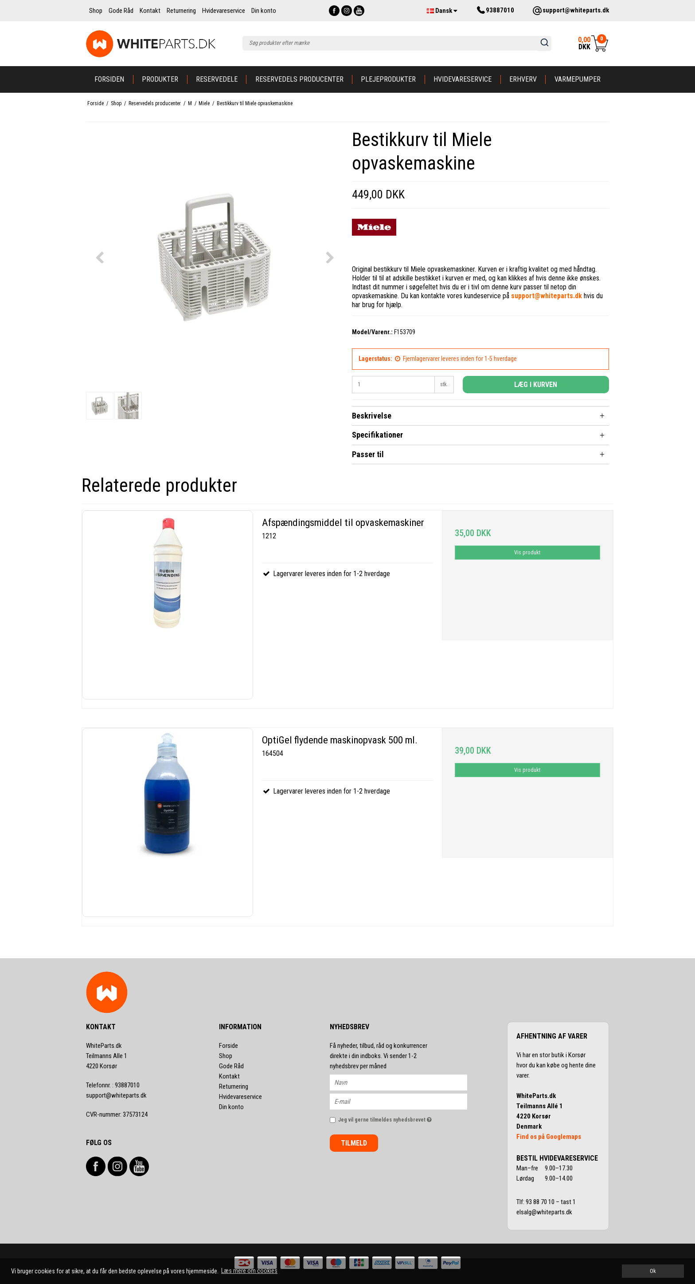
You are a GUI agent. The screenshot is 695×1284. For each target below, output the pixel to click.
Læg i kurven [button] (535, 384)
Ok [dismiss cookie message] (653, 1271)
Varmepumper (577, 79)
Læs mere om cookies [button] (249, 1270)
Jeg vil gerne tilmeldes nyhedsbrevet (402, 1118)
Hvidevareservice (462, 79)
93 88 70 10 (541, 1202)
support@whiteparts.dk (116, 1095)
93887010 (113, 1085)
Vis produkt (527, 552)
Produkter (160, 79)
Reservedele (217, 79)
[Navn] (406, 1082)
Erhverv (523, 79)
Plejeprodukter (388, 79)
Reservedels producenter (299, 79)
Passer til (368, 454)
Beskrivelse (371, 415)
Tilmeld (354, 1143)
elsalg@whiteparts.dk (545, 1212)
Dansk (442, 11)
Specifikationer (377, 434)
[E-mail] (406, 1101)
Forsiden (109, 79)
